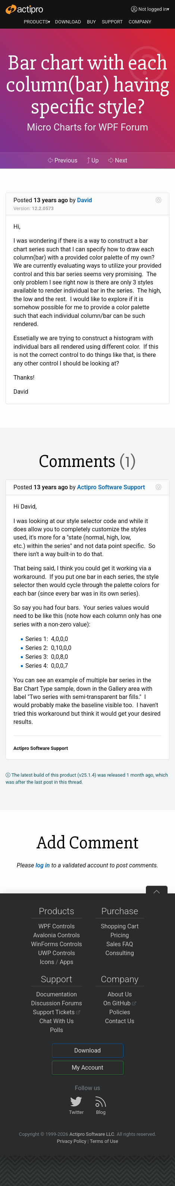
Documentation (56, 994)
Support (56, 979)
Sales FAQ (119, 944)
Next (117, 160)
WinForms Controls (56, 944)
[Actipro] (24, 9)
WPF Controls (56, 926)
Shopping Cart (119, 926)
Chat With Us (57, 1021)
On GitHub (119, 1003)
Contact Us (119, 1021)
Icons (47, 962)
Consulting (120, 953)
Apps (67, 962)
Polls (56, 1030)
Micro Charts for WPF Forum (87, 127)
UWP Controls (56, 953)
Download (87, 1050)
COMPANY (140, 22)
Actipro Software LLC (91, 1134)
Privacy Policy (71, 1141)
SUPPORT (112, 22)
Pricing (119, 935)
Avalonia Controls (56, 935)
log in (42, 865)
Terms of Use (104, 1141)
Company (119, 979)
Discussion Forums (56, 1003)
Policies (119, 1012)
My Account (87, 1067)
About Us (119, 994)
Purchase (119, 911)
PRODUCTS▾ (37, 22)
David (84, 200)
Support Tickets (56, 1012)
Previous (63, 160)
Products (56, 911)
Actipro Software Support (111, 487)
